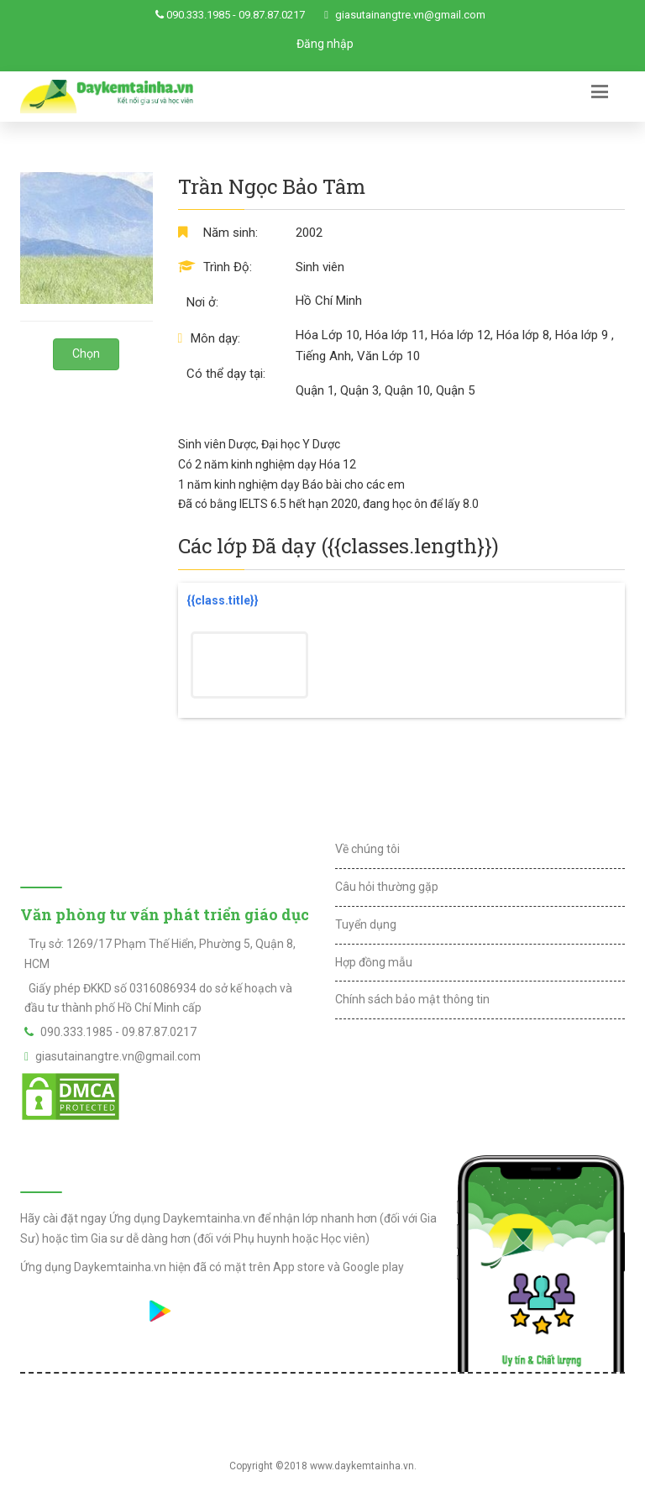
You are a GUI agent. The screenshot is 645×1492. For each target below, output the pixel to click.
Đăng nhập (325, 43)
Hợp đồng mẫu (373, 962)
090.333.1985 (198, 14)
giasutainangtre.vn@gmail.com (410, 14)
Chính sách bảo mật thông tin (412, 999)
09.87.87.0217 (272, 14)
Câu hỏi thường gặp (386, 886)
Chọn (86, 353)
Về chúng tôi (367, 849)
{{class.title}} (222, 600)
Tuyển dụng (365, 924)
